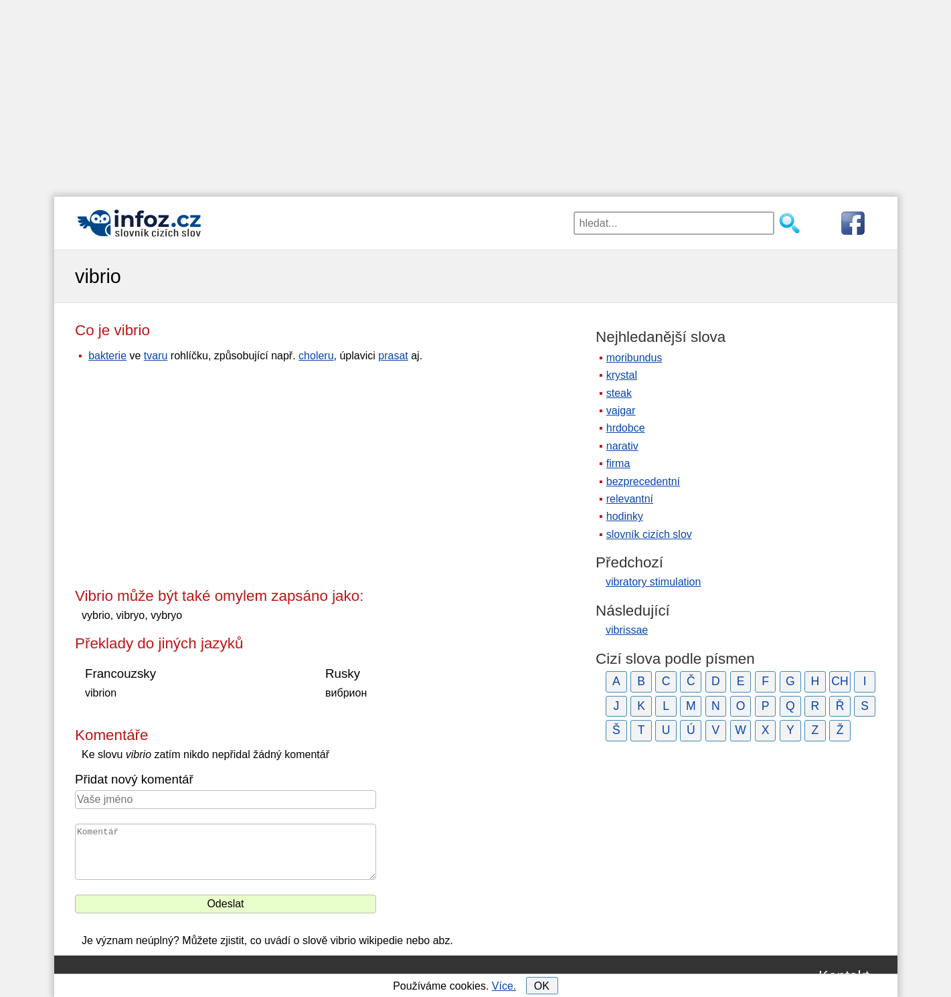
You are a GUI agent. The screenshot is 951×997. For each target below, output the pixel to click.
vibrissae (627, 630)
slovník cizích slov (649, 534)
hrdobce (625, 428)
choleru (315, 355)
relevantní (629, 499)
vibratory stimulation (653, 581)
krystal (621, 375)
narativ (622, 446)
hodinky (624, 516)
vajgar (621, 410)
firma (618, 463)
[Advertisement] (475, 93)
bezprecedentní (643, 481)
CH (839, 681)
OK (541, 986)
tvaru (156, 355)
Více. (504, 986)
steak (619, 393)
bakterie (107, 355)
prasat (393, 355)
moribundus (634, 357)
